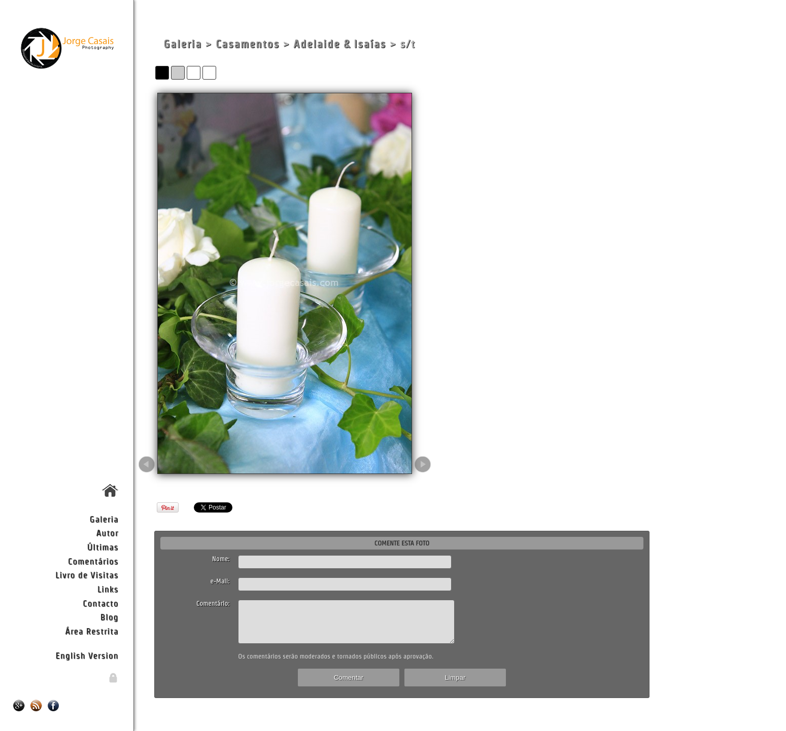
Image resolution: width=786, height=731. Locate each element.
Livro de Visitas (86, 574)
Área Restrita (91, 631)
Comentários (93, 561)
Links (108, 589)
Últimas (102, 547)
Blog (109, 617)
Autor (107, 532)
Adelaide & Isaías (339, 44)
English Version (86, 655)
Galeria (104, 519)
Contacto (100, 603)
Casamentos (248, 44)
